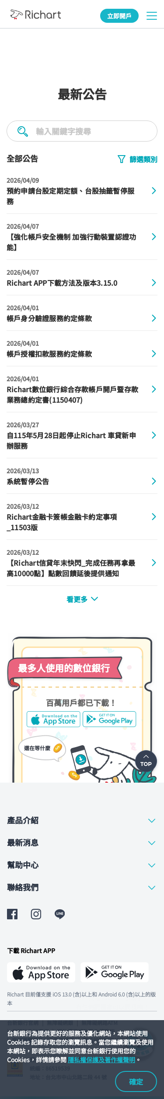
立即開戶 (119, 15)
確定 (136, 1081)
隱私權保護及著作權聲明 (101, 1059)
